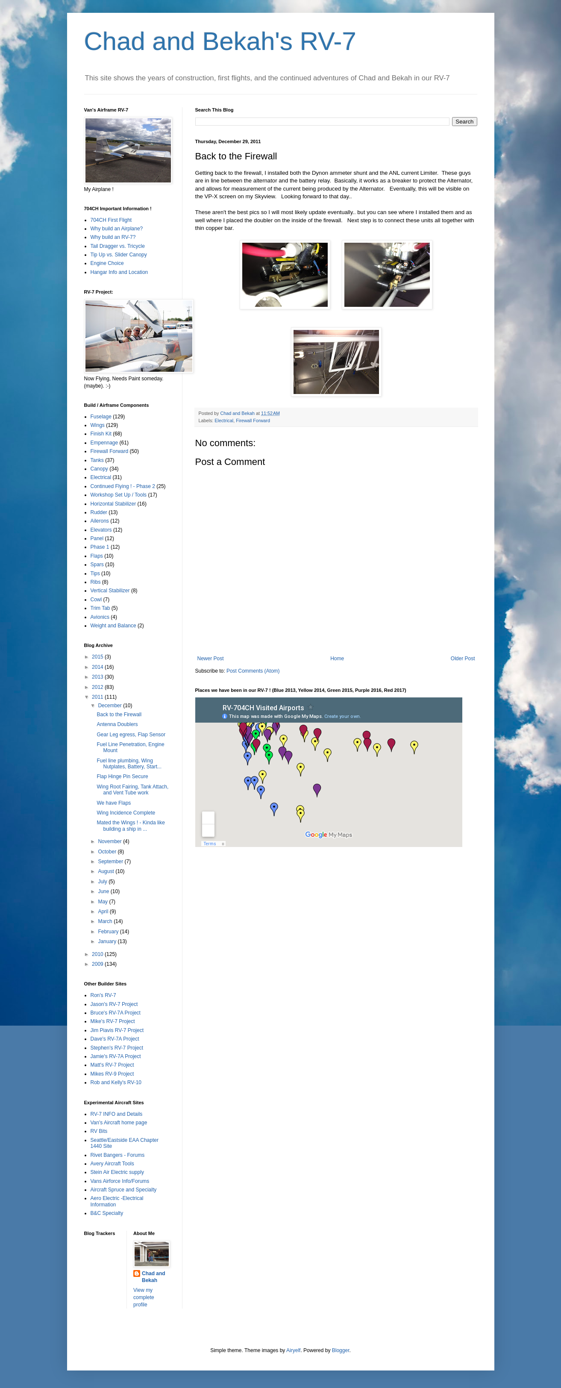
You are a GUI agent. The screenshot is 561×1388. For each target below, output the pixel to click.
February (109, 932)
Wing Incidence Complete (126, 813)
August (106, 871)
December (110, 706)
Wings (98, 425)
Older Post (463, 659)
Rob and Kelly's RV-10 (116, 1082)
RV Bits (99, 1131)
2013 (98, 677)
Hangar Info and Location (119, 272)
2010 (98, 954)
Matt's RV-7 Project (112, 1065)
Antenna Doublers (117, 724)
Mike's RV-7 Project (113, 1021)
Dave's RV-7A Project (115, 1039)
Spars (97, 565)
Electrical (223, 420)
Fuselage (101, 417)
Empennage (104, 443)
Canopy (99, 469)
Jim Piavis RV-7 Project (117, 1030)
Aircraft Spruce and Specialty (124, 1190)
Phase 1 (100, 547)
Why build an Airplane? (117, 229)
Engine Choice (107, 263)
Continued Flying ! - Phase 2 (123, 486)
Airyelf (293, 1350)
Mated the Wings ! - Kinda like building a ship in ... (130, 826)
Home (337, 659)
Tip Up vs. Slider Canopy (119, 255)
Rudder (99, 512)
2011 (98, 697)
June (104, 891)
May (103, 902)
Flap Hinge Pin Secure (122, 776)
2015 (98, 657)
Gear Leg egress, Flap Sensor (131, 735)
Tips (95, 573)
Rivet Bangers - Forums (118, 1155)
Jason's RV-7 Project (114, 1004)
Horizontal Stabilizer (113, 504)
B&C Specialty (107, 1213)
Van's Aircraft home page (119, 1123)
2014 (98, 667)
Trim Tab (100, 608)
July (103, 882)
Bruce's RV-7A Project (116, 1013)
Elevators (101, 530)
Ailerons (100, 521)
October (107, 852)
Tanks (97, 460)
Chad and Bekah (153, 1277)
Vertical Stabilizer (110, 591)
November (110, 841)
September (111, 862)
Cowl (96, 600)
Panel (97, 538)
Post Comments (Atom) (253, 671)
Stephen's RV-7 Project (117, 1048)
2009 (98, 964)
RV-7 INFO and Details (117, 1114)
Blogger (341, 1350)
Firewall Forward (253, 420)
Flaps (97, 556)
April (103, 912)
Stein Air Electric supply (117, 1172)
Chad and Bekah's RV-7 (220, 41)
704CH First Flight (111, 220)
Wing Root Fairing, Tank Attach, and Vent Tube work (132, 790)
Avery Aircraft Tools (112, 1164)
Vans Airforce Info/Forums (120, 1181)
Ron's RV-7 (103, 995)
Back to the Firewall (119, 715)
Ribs (96, 582)
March (106, 921)
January (107, 941)
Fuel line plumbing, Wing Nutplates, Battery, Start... (129, 764)
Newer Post (210, 659)
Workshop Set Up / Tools (119, 495)
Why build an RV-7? (113, 237)
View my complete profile (143, 1297)
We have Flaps (114, 803)
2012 (98, 687)
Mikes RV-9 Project (112, 1074)
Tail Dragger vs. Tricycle (118, 246)
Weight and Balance (113, 626)
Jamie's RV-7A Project (116, 1056)
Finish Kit (101, 434)
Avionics (100, 617)
